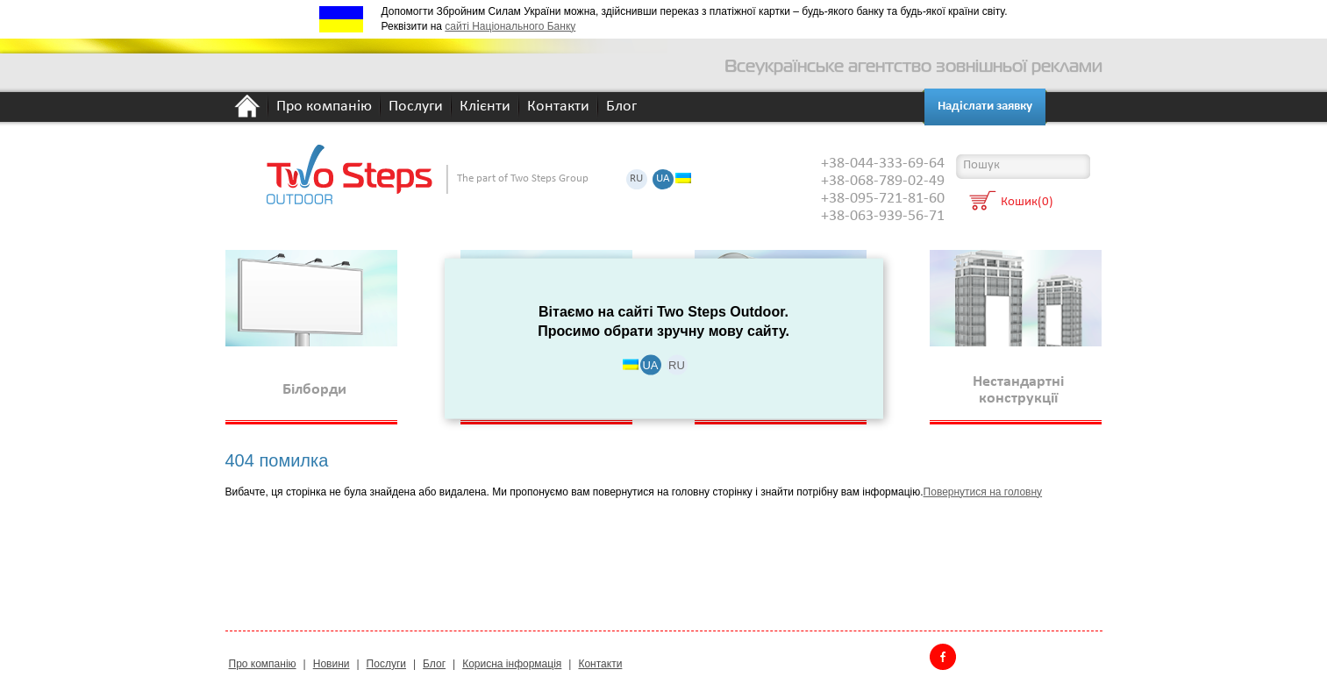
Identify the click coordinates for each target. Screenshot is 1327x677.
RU (636, 179)
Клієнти (485, 107)
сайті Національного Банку (510, 26)
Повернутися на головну (983, 492)
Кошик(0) (1027, 203)
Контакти (558, 107)
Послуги (416, 107)
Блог (621, 107)
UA (663, 179)
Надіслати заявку (985, 106)
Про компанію (324, 107)
